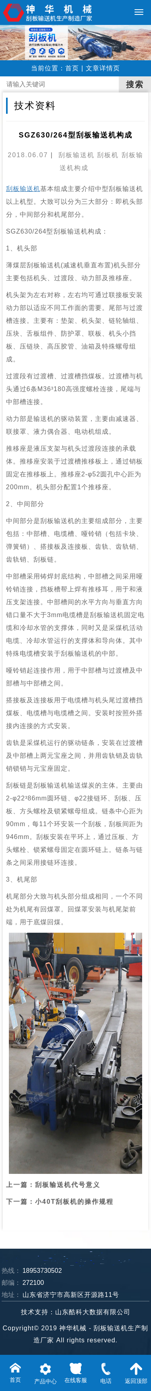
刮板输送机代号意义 (67, 1170)
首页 (72, 68)
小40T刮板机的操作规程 (74, 1187)
